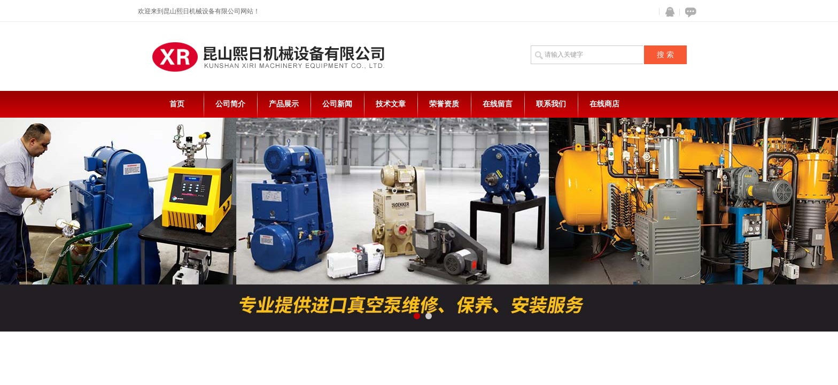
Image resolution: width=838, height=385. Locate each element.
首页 (176, 104)
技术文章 (391, 104)
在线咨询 (689, 12)
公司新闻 (337, 104)
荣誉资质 (444, 104)
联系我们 (551, 104)
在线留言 (498, 104)
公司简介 (230, 104)
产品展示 (284, 104)
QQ (667, 12)
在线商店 (604, 104)
